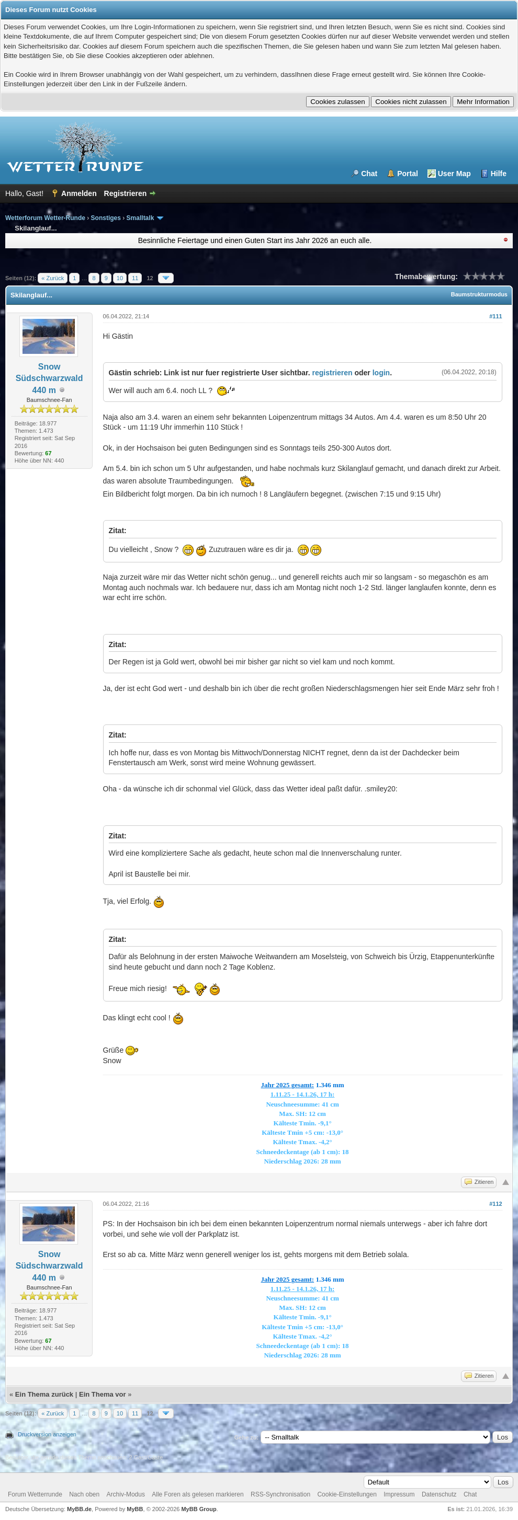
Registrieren (125, 193)
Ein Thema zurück (44, 1394)
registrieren (332, 373)
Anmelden (79, 193)
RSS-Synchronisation (280, 1494)
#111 (495, 316)
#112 (495, 1204)
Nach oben (84, 1494)
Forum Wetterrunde (35, 1494)
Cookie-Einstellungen (346, 1494)
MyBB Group (198, 1509)
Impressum (399, 1494)
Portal (407, 173)
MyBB (135, 1509)
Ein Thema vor (102, 1394)
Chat (369, 173)
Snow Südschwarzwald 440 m (49, 378)
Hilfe (498, 173)
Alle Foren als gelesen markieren (197, 1494)
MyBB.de (79, 1509)
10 (120, 278)
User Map (454, 173)
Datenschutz (439, 1494)
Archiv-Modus (126, 1494)
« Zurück (52, 278)
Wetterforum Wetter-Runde (45, 218)
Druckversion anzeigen (47, 1434)
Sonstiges (106, 218)
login (381, 373)
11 (135, 278)
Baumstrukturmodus (479, 294)
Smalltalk (140, 218)
